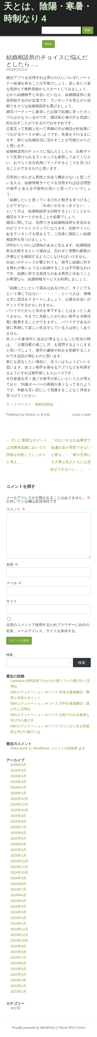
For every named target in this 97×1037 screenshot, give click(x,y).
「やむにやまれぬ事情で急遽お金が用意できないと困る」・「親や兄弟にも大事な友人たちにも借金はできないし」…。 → (70, 454)
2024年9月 (18, 878)
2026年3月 (18, 782)
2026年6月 (18, 765)
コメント (15, 509)
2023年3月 (18, 980)
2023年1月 (18, 991)
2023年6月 (18, 963)
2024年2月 (18, 918)
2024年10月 (19, 872)
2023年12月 (19, 929)
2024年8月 (18, 884)
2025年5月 (18, 838)
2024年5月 (18, 901)
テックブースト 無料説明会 (29, 404)
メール (14, 583)
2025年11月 (19, 804)
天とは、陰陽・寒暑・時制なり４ (48, 12)
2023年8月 (18, 952)
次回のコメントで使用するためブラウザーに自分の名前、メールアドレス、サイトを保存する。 (47, 628)
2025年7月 (18, 827)
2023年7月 (18, 957)
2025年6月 (18, 833)
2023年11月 (19, 935)
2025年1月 (18, 855)
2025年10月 (19, 810)
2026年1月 (18, 793)
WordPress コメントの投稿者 (55, 748)
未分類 (45, 414)
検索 (9, 655)
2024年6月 (18, 895)
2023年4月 (18, 974)
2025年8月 (18, 821)
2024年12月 (19, 861)
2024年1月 (18, 923)
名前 (12, 564)
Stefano (30, 414)
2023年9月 (18, 946)
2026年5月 (18, 770)
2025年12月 (19, 799)
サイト (11, 601)
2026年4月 (18, 776)
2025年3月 (18, 850)
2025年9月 (18, 816)
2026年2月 (18, 787)
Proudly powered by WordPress (34, 1028)
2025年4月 (18, 844)
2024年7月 (18, 889)
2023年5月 (18, 969)
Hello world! (19, 748)
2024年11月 (19, 867)
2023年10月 (19, 940)
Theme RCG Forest (71, 1028)
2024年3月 (18, 912)
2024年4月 (18, 906)
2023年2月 (18, 986)
